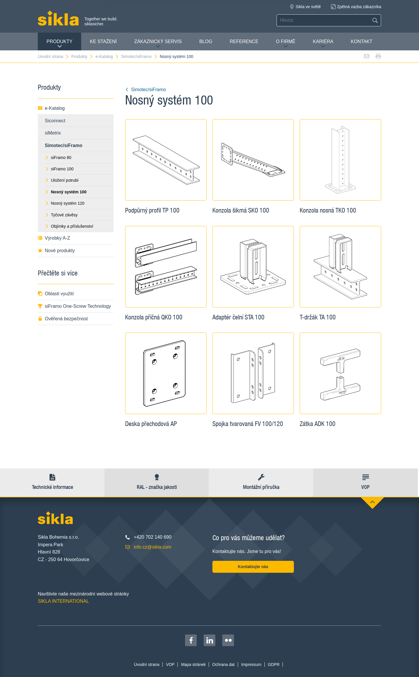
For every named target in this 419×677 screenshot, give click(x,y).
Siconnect (55, 120)
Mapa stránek (193, 664)
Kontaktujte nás (253, 566)
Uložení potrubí (62, 180)
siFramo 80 (58, 157)
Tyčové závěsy (61, 215)
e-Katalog (107, 56)
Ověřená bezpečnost (63, 318)
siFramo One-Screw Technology (74, 306)
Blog (205, 41)
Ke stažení (103, 41)
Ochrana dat (223, 664)
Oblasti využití (56, 293)
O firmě (285, 44)
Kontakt (361, 41)
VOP (170, 664)
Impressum (251, 664)
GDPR (273, 664)
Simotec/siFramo (139, 56)
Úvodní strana (53, 56)
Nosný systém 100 (176, 56)
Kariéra (323, 44)
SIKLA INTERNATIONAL (63, 601)
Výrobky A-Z (54, 238)
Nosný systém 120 (64, 203)
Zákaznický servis (158, 44)
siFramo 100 (59, 169)
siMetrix (53, 132)
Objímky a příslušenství (69, 226)
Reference (244, 41)
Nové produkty (56, 250)
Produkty (59, 44)
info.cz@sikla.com (152, 547)
